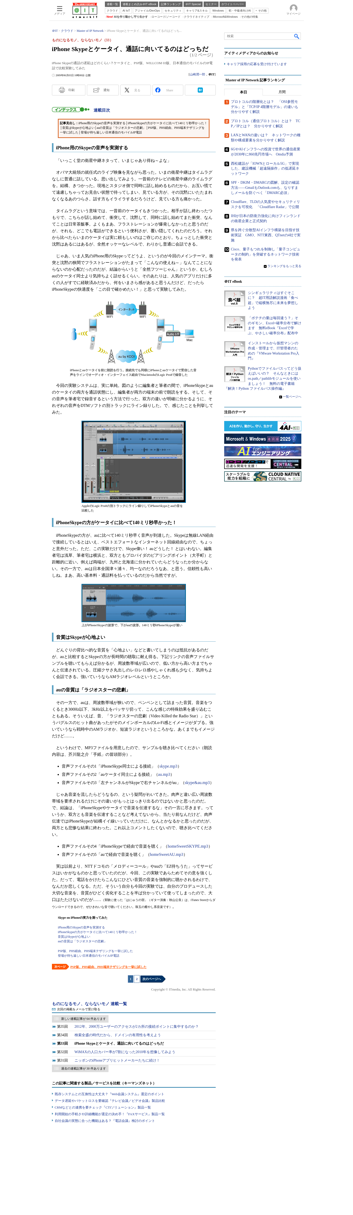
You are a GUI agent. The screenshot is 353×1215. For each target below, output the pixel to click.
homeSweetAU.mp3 (166, 854)
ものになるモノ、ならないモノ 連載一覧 (89, 1004)
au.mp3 (164, 774)
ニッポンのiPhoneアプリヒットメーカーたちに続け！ (117, 1060)
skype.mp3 (168, 766)
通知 (106, 90)
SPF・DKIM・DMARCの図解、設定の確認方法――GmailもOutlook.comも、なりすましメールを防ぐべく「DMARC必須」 (265, 188)
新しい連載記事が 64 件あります (83, 1019)
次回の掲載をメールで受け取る (78, 1009)
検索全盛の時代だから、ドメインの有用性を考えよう (118, 1035)
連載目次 (102, 110)
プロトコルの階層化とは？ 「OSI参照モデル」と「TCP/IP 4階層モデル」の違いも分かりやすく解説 (264, 107)
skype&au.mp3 (197, 782)
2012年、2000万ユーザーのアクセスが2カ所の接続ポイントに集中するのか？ (137, 1026)
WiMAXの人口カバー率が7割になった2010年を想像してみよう (125, 1052)
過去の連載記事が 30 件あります (83, 1068)
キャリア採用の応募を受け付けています (257, 64)
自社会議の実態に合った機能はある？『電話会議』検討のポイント (105, 1121)
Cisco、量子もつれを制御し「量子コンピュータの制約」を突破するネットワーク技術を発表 (265, 254)
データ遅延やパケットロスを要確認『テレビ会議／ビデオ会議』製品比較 (110, 1101)
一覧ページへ (292, 396)
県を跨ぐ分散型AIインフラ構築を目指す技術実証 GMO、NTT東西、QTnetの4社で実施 (266, 235)
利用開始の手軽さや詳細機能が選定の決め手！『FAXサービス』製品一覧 (110, 1114)
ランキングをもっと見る (284, 266)
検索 (297, 36)
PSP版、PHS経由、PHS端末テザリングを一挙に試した (108, 967)
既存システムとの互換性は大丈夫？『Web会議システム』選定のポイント (110, 1094)
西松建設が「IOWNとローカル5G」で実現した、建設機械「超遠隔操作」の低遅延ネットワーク (265, 168)
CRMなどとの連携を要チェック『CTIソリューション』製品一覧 (103, 1107)
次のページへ (151, 979)
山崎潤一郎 (197, 74)
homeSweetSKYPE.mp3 (188, 846)
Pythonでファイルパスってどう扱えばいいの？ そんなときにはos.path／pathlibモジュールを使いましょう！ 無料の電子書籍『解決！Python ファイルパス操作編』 (262, 378)
